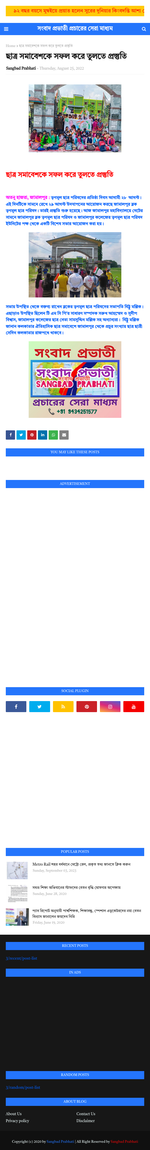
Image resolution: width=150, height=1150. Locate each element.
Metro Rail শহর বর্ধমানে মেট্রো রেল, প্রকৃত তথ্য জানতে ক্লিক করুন (81, 864)
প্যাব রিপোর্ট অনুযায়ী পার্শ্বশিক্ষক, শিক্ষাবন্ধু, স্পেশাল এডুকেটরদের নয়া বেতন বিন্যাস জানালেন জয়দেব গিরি (86, 914)
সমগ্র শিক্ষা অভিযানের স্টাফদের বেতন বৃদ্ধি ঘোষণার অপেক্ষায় (76, 888)
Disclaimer (85, 1121)
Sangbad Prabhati (21, 69)
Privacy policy (17, 1121)
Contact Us (85, 1114)
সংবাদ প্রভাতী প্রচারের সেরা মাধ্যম (75, 29)
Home (11, 46)
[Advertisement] (49, 581)
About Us (13, 1114)
